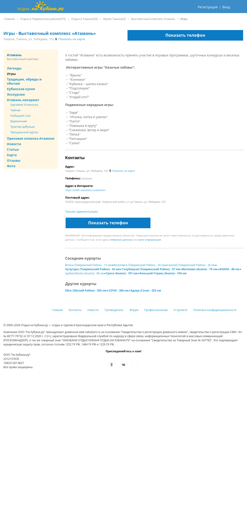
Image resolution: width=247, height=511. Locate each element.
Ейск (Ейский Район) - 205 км (85, 290)
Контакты (75, 310)
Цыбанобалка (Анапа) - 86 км (84, 273)
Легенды (14, 68)
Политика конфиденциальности (214, 310)
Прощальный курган (24, 132)
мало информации (149, 239)
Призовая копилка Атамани (30, 138)
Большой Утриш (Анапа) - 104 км (162, 273)
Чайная (15, 110)
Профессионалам (156, 310)
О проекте (180, 310)
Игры (11, 74)
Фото (11, 166)
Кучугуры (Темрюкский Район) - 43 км (92, 269)
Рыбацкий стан (20, 116)
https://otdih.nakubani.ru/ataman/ (85, 190)
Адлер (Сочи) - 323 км (145, 290)
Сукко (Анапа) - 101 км (122, 273)
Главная (57, 310)
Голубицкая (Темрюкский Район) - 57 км (151, 269)
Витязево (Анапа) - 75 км (199, 269)
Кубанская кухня (21, 89)
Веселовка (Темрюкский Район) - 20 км (139, 265)
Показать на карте (70, 39)
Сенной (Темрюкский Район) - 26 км (191, 265)
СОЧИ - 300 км (118, 290)
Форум (133, 310)
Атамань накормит (23, 100)
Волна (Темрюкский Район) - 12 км (88, 265)
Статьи (13, 149)
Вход (226, 7)
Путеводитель (114, 310)
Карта (12, 155)
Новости (14, 144)
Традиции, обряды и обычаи (24, 81)
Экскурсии (16, 94)
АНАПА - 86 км (229, 269)
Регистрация (207, 7)
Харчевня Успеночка (24, 105)
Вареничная (18, 121)
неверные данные (121, 239)
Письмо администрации (81, 212)
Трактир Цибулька (22, 127)
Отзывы (13, 160)
